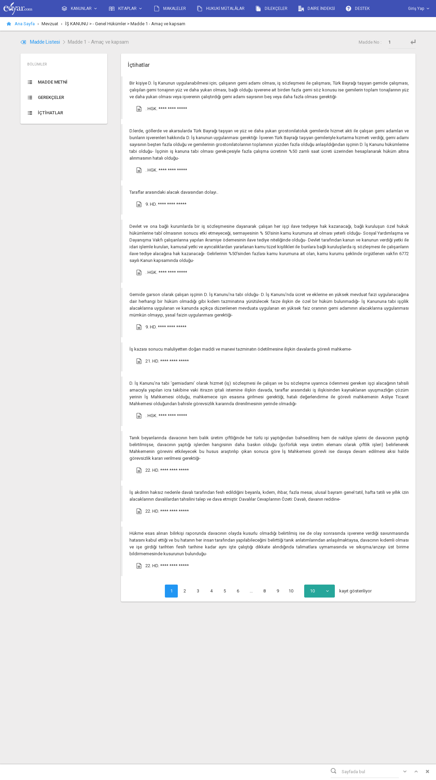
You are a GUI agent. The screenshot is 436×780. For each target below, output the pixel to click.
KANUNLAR (80, 9)
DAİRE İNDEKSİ (316, 8)
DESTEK (358, 8)
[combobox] (319, 591)
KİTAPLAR (126, 9)
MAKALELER (170, 8)
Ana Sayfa (21, 23)
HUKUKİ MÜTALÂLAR (221, 8)
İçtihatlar (139, 64)
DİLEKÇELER (271, 8)
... (251, 590)
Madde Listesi (40, 42)
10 (291, 590)
